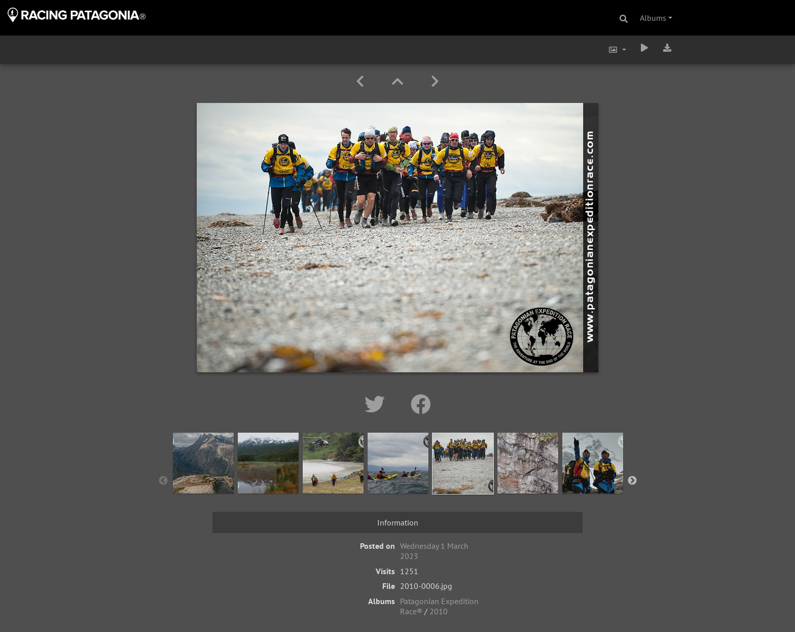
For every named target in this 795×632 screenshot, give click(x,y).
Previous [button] (163, 481)
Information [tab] (397, 522)
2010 (438, 611)
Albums (653, 18)
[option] (203, 479)
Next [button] (632, 481)
